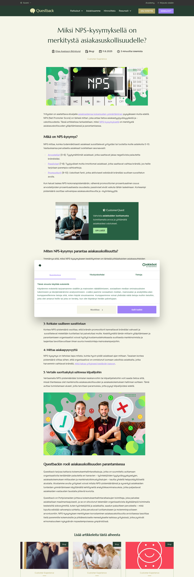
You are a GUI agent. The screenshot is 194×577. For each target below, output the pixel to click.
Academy (150, 3)
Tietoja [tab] (138, 274)
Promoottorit (54, 172)
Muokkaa (96, 309)
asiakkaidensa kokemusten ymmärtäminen (100, 114)
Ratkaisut (76, 11)
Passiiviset (53, 163)
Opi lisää (100, 230)
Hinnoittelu (110, 10)
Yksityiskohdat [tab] (96, 274)
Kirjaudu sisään (166, 3)
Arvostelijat (54, 154)
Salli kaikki (136, 309)
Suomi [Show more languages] (25, 3)
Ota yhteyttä (147, 11)
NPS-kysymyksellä (109, 121)
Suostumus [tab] (55, 275)
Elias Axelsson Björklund (68, 51)
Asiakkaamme (93, 10)
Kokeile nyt (166, 11)
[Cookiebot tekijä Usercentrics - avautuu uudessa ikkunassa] (144, 265)
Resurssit (125, 11)
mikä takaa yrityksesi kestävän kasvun (95, 363)
